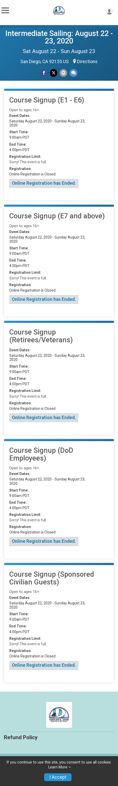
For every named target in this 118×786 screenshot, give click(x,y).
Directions (87, 61)
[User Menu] (109, 11)
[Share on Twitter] (53, 73)
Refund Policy (20, 737)
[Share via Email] (63, 73)
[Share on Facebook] (44, 73)
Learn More (57, 767)
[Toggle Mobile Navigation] (5, 10)
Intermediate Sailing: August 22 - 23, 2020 (59, 37)
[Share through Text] (73, 73)
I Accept (57, 777)
